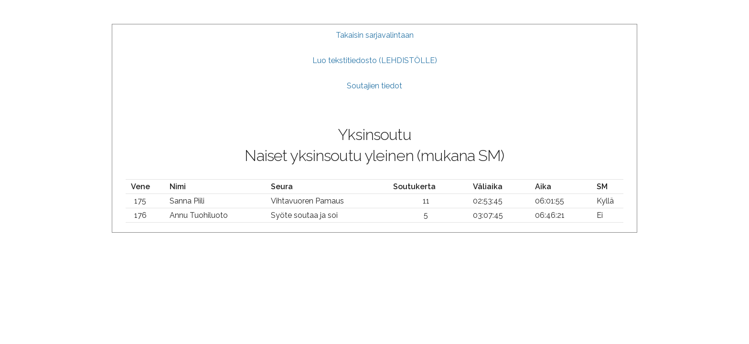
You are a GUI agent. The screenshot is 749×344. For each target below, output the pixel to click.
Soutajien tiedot (374, 85)
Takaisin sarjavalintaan (375, 35)
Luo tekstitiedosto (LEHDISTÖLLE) (374, 60)
